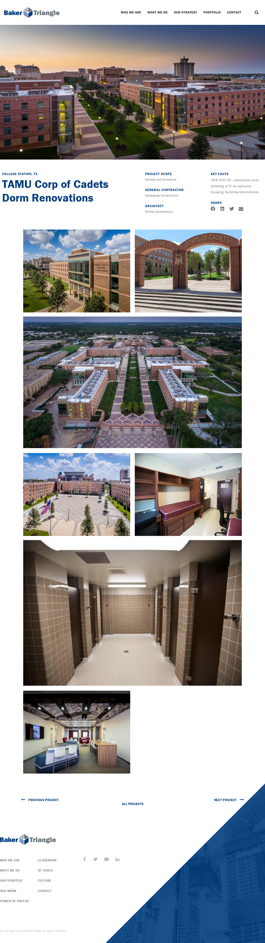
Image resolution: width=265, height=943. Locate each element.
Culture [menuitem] (44, 880)
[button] (257, 12)
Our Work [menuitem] (8, 891)
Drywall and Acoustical (160, 179)
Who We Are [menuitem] (10, 860)
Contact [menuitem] (44, 891)
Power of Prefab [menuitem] (14, 901)
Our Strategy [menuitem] (11, 880)
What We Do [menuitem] (10, 870)
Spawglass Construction (161, 195)
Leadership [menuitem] (47, 860)
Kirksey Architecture (159, 211)
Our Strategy (186, 12)
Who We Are (132, 12)
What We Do (158, 12)
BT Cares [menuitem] (45, 870)
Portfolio (213, 12)
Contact (235, 12)
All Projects (132, 804)
